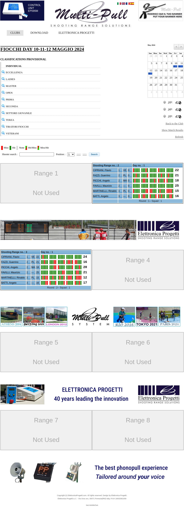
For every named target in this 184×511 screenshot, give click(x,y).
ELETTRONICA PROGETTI (76, 32)
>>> (85, 154)
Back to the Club (174, 123)
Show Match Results (172, 130)
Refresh (179, 136)
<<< (79, 154)
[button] (94, 154)
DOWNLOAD (39, 32)
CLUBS (15, 32)
